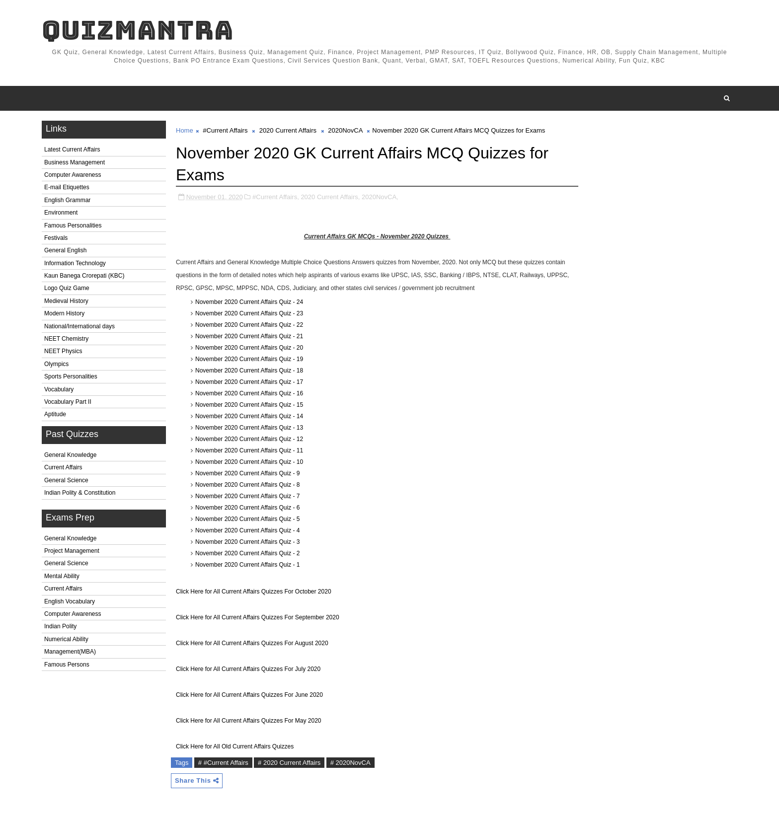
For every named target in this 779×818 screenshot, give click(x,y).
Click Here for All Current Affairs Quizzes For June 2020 (249, 694)
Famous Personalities (72, 225)
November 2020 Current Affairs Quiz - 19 (249, 359)
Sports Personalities (70, 376)
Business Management (74, 162)
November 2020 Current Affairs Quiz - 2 (247, 553)
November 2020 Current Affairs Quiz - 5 (247, 519)
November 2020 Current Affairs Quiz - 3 (247, 541)
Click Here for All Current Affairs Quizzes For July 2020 (248, 669)
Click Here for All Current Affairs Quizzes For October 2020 (253, 591)
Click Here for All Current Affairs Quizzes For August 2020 (252, 643)
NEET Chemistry (66, 338)
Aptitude (55, 414)
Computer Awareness (72, 174)
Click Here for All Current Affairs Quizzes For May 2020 (248, 720)
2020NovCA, (380, 197)
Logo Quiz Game (66, 288)
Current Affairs (63, 467)
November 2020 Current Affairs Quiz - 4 (247, 530)
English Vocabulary (69, 601)
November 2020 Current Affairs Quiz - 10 (249, 461)
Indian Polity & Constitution (79, 492)
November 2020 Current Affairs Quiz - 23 (249, 313)
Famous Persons (66, 664)
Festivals (56, 237)
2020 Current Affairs (287, 130)
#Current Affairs (225, 130)
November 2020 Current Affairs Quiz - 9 (247, 473)
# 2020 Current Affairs (289, 762)
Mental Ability (61, 576)
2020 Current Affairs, (330, 197)
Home (184, 130)
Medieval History (66, 300)
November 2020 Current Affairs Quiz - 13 (249, 427)
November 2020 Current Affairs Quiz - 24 (249, 301)
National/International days (79, 326)
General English (65, 250)
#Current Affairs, (275, 197)
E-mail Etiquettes (66, 187)
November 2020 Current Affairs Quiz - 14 (249, 416)
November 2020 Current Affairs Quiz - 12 (249, 439)
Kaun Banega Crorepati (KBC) (84, 275)
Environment (61, 212)
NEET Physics (63, 351)
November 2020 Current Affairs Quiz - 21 (249, 336)
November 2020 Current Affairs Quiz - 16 (249, 393)
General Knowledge (70, 454)
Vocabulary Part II (67, 401)
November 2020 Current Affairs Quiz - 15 (249, 404)
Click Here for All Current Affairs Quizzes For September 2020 (257, 617)
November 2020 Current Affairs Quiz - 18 (249, 370)
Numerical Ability (66, 639)
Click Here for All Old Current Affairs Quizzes (235, 746)
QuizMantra (138, 30)
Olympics (56, 364)
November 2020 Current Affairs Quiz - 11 (249, 450)
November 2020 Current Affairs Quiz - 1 (247, 564)
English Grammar (67, 200)
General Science (66, 480)
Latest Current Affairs (72, 149)
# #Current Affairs (223, 762)
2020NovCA (345, 130)
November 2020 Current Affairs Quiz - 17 (249, 381)
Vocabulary (59, 389)
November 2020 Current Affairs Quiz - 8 (247, 484)
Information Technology (75, 263)
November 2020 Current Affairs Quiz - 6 (247, 507)
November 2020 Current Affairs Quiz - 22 (249, 324)
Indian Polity (60, 626)
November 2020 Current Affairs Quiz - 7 (247, 496)
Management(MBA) (70, 651)
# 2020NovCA (350, 762)
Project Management (71, 550)
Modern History (64, 313)
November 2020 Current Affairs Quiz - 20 (249, 347)
